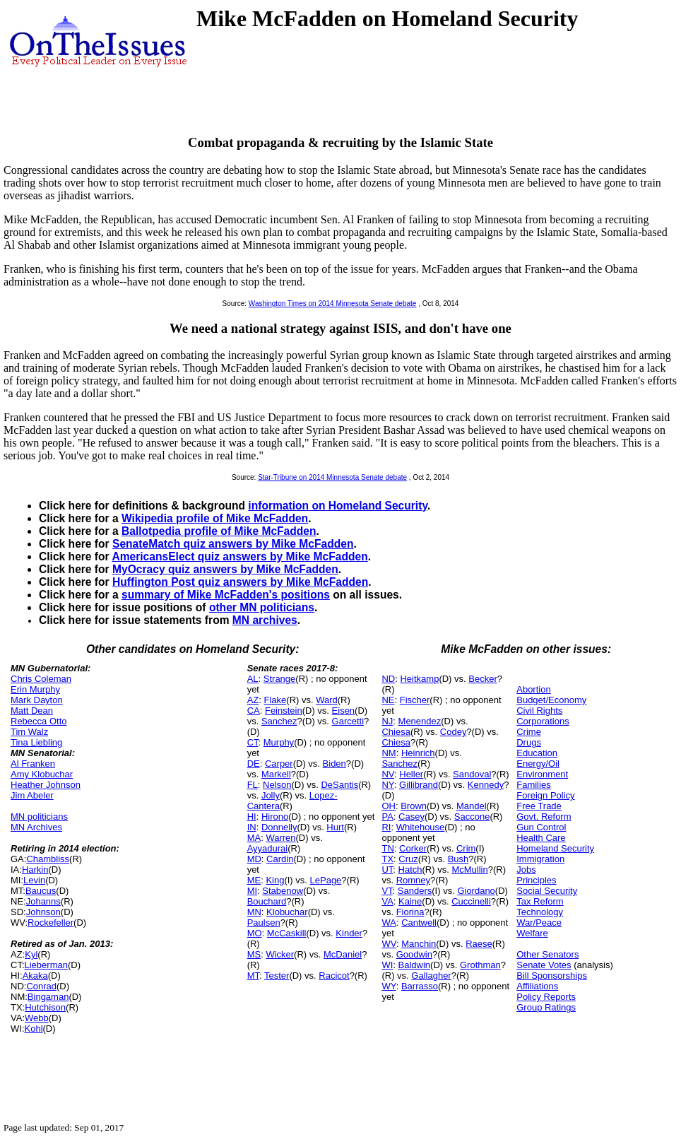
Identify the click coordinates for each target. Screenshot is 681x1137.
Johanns (43, 901)
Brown (414, 806)
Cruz (408, 859)
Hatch (410, 869)
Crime (528, 731)
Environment (542, 774)
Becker (482, 678)
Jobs (525, 869)
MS (254, 954)
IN (251, 827)
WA (388, 922)
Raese (479, 943)
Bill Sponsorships (551, 975)
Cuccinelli (471, 901)
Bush (458, 859)
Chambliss (47, 859)
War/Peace (539, 922)
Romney (413, 880)
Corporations (542, 721)
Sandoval (472, 774)
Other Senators (547, 954)
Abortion (533, 689)
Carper (279, 763)
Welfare (532, 933)
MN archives (264, 620)
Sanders (415, 890)
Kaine (410, 901)
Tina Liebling (36, 742)
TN (387, 848)
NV (387, 774)
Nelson (277, 784)
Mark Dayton (37, 700)
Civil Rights (539, 710)
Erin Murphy (35, 689)
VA (387, 901)
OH (388, 806)
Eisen (343, 710)
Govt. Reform (543, 816)
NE (387, 700)
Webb (37, 1018)
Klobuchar (287, 912)
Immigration (540, 859)
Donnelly (279, 827)
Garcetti (348, 721)
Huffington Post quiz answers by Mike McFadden (240, 582)
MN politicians (39, 816)
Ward (327, 700)
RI (386, 827)
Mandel (471, 806)
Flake (275, 700)
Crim (465, 848)
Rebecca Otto (39, 721)
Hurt (335, 827)
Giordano (476, 890)
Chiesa (395, 731)
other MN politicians (261, 607)
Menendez (420, 721)
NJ (387, 721)
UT (387, 869)
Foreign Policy (545, 795)
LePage (326, 880)
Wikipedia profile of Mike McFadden (215, 518)
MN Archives (36, 827)
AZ (253, 700)
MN (254, 912)
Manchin (418, 943)
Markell (276, 774)
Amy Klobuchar (42, 774)
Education (536, 753)
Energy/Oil (537, 763)
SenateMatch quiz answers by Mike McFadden (232, 544)
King (275, 880)
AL (253, 678)
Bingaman (48, 996)
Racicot (334, 975)
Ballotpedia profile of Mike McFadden (219, 531)
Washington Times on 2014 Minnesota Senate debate (333, 303)
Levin (34, 880)
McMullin (469, 869)
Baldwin (414, 965)
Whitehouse (420, 827)
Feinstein (283, 710)
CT (253, 742)
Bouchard (267, 901)
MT (253, 975)
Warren (280, 837)
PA (387, 816)
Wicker (280, 954)
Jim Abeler (32, 795)
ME (254, 880)
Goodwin (414, 954)
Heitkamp (419, 678)
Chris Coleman (41, 678)
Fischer (415, 700)
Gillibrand (418, 784)
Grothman (480, 965)
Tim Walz (29, 731)
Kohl (34, 1028)
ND (388, 678)
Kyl (31, 954)
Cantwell (419, 922)
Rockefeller (50, 922)
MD (254, 859)
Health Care (540, 837)
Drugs (528, 742)
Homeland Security (555, 848)
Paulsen (263, 922)
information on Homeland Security (337, 506)
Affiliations (537, 986)
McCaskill (287, 933)
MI (252, 890)
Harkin (35, 869)
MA (254, 837)
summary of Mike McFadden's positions (226, 595)
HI (251, 816)
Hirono (274, 816)
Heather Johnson (46, 784)
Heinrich (418, 753)
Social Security (546, 890)
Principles (536, 880)
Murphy (278, 742)
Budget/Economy (551, 700)
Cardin (279, 859)
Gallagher (431, 975)
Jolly (270, 795)
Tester (276, 975)
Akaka (35, 975)
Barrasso (419, 986)
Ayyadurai (267, 848)
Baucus (40, 890)
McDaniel (343, 954)
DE (253, 763)
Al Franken (33, 763)
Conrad (41, 986)
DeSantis (339, 784)
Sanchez (279, 721)
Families (533, 784)
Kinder (349, 933)
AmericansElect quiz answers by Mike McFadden (239, 556)
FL (252, 784)
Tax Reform (539, 901)
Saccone (472, 816)
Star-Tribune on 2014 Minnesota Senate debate (332, 477)
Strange (279, 678)
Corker (413, 848)
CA (253, 710)
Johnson (43, 912)
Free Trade (539, 806)
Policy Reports (546, 996)
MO (254, 933)
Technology (539, 912)
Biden (334, 763)
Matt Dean (32, 710)
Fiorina (410, 912)
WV (388, 943)
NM (388, 753)
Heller (411, 774)
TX (387, 859)
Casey (411, 816)
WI (387, 965)
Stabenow (282, 890)
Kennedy (486, 784)
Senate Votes (543, 965)
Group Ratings (546, 1007)
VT (386, 890)
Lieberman (46, 965)
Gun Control (541, 827)
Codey (453, 731)
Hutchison (45, 1007)
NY (387, 784)
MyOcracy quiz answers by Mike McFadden (225, 569)
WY (388, 986)
